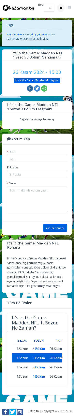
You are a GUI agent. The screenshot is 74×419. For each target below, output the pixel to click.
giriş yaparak (38, 34)
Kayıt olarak (14, 34)
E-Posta (12, 167)
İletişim (34, 411)
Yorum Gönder (55, 228)
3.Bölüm (39, 358)
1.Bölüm (39, 376)
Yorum (13, 183)
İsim (11, 151)
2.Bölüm (39, 367)
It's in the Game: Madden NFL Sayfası (37, 80)
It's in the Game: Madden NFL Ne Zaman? (35, 322)
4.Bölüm (39, 349)
